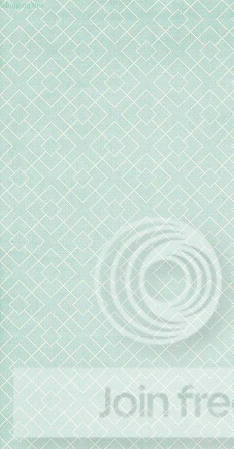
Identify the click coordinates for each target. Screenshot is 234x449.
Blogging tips (22, 4)
